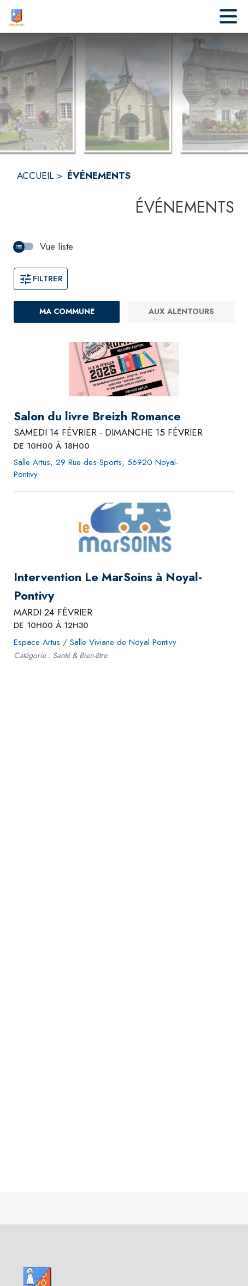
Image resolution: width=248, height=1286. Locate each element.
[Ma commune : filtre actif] (67, 312)
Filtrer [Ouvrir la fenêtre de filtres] (40, 278)
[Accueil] (16, 16)
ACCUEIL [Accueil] (35, 175)
